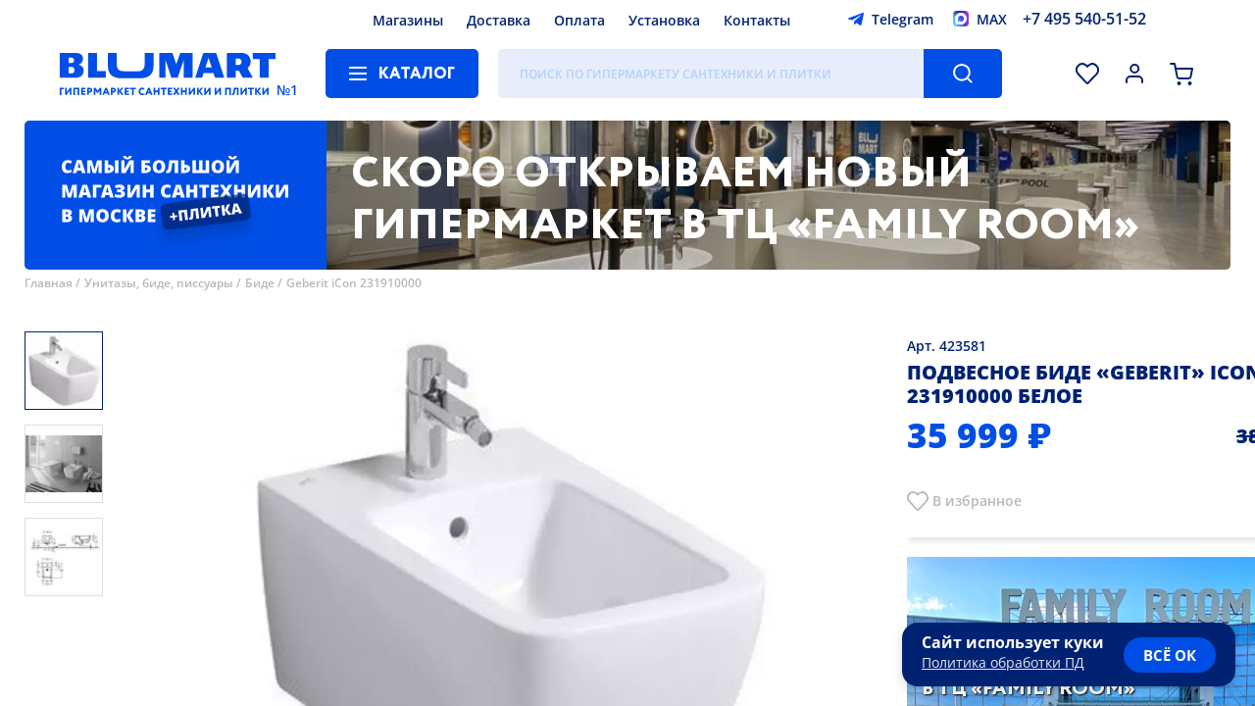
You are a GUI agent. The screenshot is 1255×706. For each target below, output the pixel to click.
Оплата (579, 20)
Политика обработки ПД (1003, 662)
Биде (260, 283)
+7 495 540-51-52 (1084, 18)
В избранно (973, 500)
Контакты (757, 20)
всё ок (1169, 655)
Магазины (408, 20)
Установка (664, 20)
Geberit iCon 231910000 (354, 283)
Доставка (498, 20)
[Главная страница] (167, 73)
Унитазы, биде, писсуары (158, 283)
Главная (49, 283)
